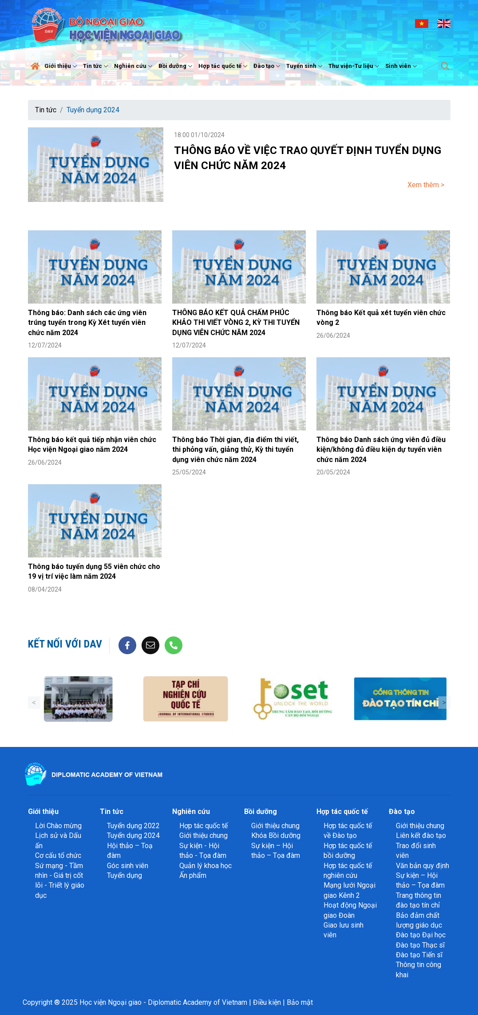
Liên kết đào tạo (421, 835)
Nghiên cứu (134, 66)
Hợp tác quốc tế (223, 66)
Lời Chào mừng (58, 825)
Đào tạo (267, 66)
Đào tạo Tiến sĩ (419, 955)
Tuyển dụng (124, 875)
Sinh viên (402, 66)
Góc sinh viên (127, 865)
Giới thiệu (61, 66)
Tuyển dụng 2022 (133, 825)
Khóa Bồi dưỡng (275, 835)
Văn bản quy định (422, 865)
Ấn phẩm (192, 875)
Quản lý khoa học (205, 865)
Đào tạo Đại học (421, 935)
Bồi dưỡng (176, 66)
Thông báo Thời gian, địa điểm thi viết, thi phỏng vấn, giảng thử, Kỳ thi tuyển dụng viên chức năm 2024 (235, 449)
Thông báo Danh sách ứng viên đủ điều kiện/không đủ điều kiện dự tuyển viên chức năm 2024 (381, 449)
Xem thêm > (425, 185)
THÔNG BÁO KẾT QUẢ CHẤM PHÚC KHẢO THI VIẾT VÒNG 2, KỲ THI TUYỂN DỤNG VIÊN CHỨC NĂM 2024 (236, 322)
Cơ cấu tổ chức (58, 855)
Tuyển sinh (305, 66)
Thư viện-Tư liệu (354, 66)
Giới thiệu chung (203, 835)
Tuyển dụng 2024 (93, 110)
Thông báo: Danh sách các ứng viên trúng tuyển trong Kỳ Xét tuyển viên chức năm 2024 (87, 322)
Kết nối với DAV (65, 644)
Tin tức (96, 66)
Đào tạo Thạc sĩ (420, 945)
